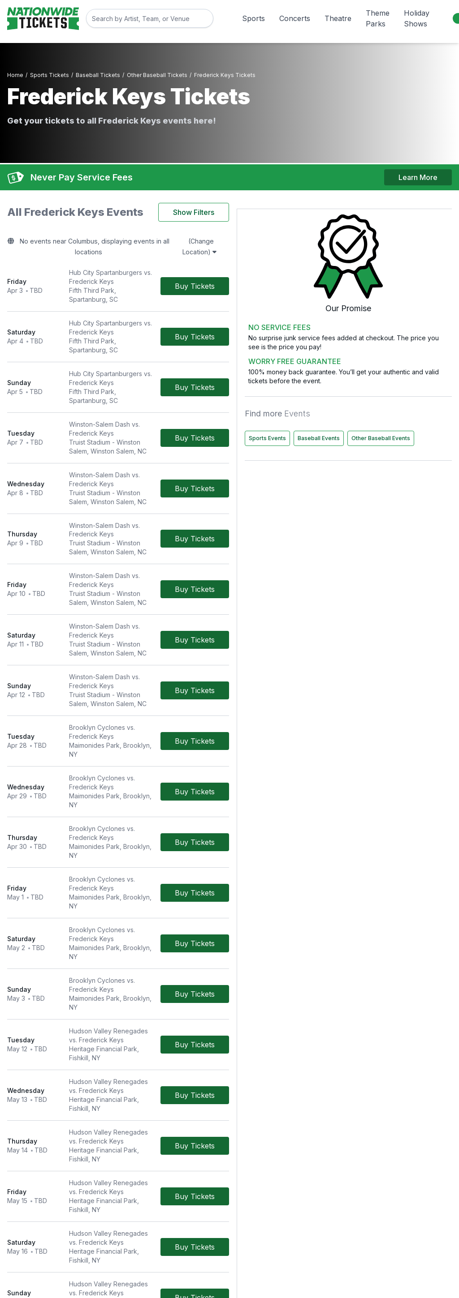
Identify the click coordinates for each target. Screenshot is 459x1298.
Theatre (338, 18)
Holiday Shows (416, 18)
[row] (159, 262)
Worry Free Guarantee (192, 1183)
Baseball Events (415, 400)
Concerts (294, 18)
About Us (324, 1158)
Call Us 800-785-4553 (192, 1195)
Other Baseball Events (374, 419)
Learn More (417, 170)
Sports (253, 18)
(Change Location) (267, 236)
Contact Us (175, 1158)
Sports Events (363, 400)
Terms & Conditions (188, 1170)
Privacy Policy (331, 1170)
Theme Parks (378, 18)
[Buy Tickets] (277, 262)
